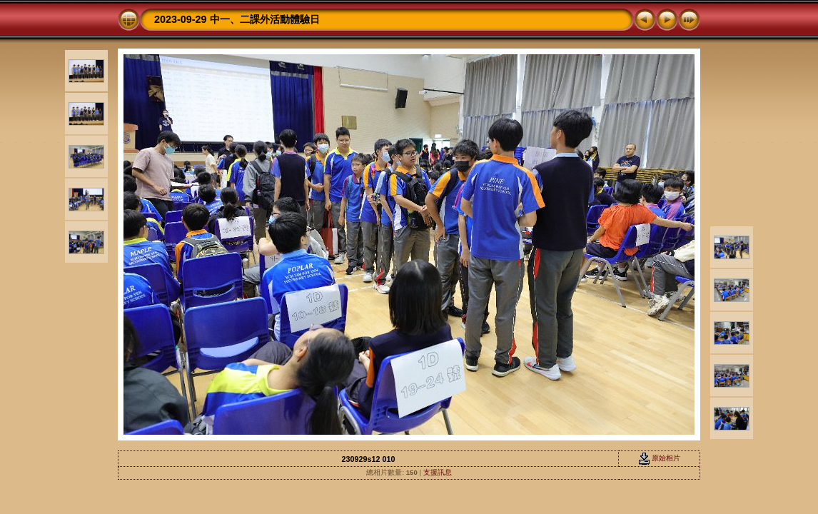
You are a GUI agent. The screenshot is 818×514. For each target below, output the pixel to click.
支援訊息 (437, 472)
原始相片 (659, 458)
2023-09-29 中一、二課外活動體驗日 (237, 19)
